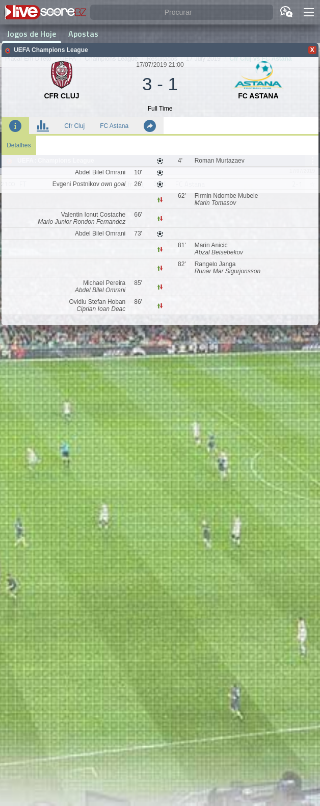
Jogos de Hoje (31, 34)
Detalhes (19, 145)
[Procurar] (181, 12)
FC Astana (114, 125)
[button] (309, 12)
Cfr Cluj (74, 125)
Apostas (83, 34)
